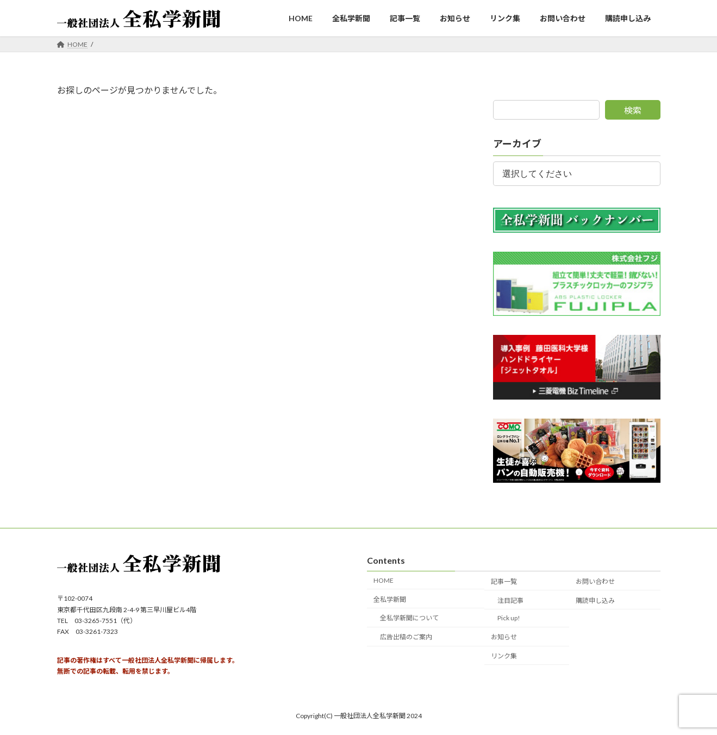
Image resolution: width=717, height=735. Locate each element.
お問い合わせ (595, 581)
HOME (383, 580)
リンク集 (504, 656)
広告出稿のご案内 (406, 637)
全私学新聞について (409, 618)
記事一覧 (504, 581)
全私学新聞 (389, 599)
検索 (632, 110)
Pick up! (508, 618)
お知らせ (504, 637)
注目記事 (510, 600)
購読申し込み (595, 600)
